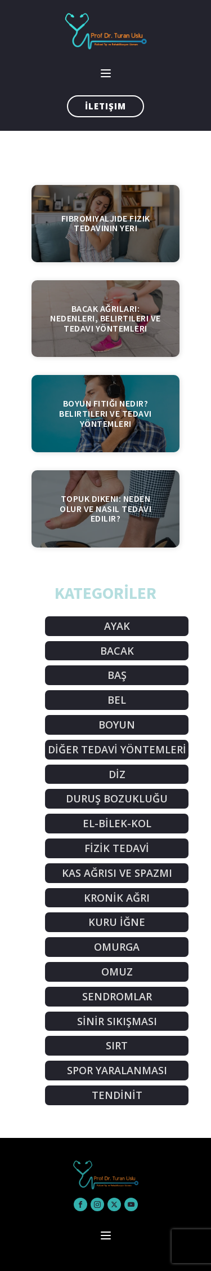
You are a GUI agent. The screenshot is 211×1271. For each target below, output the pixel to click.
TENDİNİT (117, 1095)
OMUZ (117, 971)
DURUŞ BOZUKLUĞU (117, 798)
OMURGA (117, 947)
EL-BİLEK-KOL (117, 823)
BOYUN (116, 724)
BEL (116, 700)
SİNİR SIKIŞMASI (117, 1021)
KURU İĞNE (116, 922)
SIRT (117, 1045)
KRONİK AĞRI (117, 897)
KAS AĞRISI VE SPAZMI (117, 873)
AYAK (117, 626)
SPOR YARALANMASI (117, 1070)
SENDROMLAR (117, 996)
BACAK (117, 650)
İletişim (105, 106)
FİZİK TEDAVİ (116, 848)
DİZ (117, 774)
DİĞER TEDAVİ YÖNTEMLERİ (117, 749)
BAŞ (117, 675)
